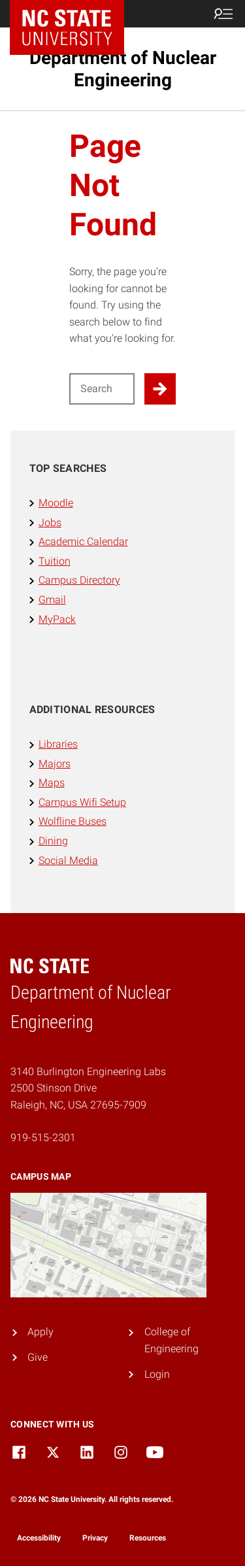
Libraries (58, 744)
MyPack (57, 619)
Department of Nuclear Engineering (122, 69)
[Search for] (102, 389)
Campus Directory (79, 580)
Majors (55, 764)
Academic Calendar (83, 541)
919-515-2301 (43, 1137)
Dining (53, 841)
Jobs (50, 522)
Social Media (68, 860)
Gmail (52, 599)
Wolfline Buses (72, 821)
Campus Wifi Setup (82, 802)
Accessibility (39, 1537)
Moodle (56, 503)
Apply (40, 1331)
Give (37, 1357)
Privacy (95, 1537)
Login (157, 1374)
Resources (147, 1537)
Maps (52, 782)
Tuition (55, 561)
